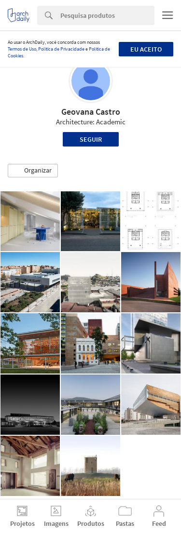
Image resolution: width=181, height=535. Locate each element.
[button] (33, 170)
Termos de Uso (22, 49)
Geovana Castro (90, 111)
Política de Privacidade (61, 49)
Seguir (91, 139)
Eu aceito (146, 49)
